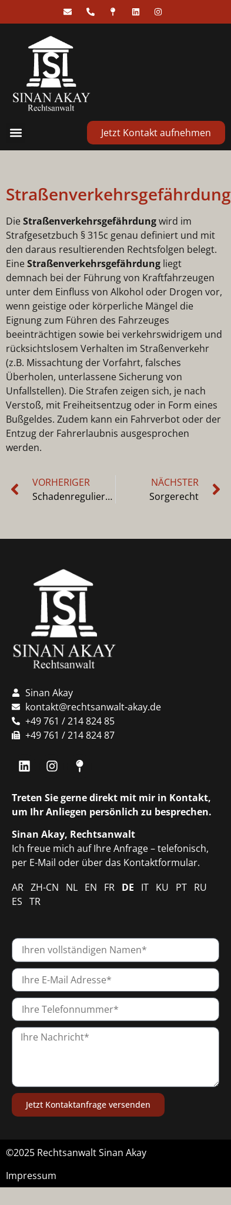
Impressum (31, 1175)
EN (91, 887)
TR (35, 901)
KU (162, 887)
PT (181, 887)
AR (18, 887)
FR (109, 887)
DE (128, 887)
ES (17, 901)
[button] (15, 133)
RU (200, 887)
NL (72, 887)
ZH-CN (45, 887)
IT (145, 887)
